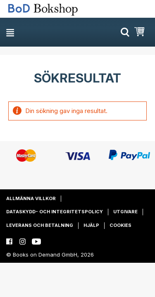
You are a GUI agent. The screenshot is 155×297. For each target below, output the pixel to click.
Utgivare (125, 211)
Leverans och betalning (39, 225)
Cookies (120, 225)
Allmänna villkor (31, 198)
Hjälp (91, 225)
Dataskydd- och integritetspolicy (54, 211)
